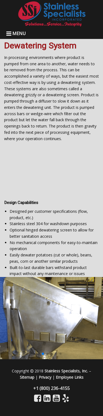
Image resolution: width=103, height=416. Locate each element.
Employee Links (69, 377)
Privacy (45, 377)
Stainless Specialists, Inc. (66, 370)
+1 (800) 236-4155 (51, 388)
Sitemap (27, 377)
